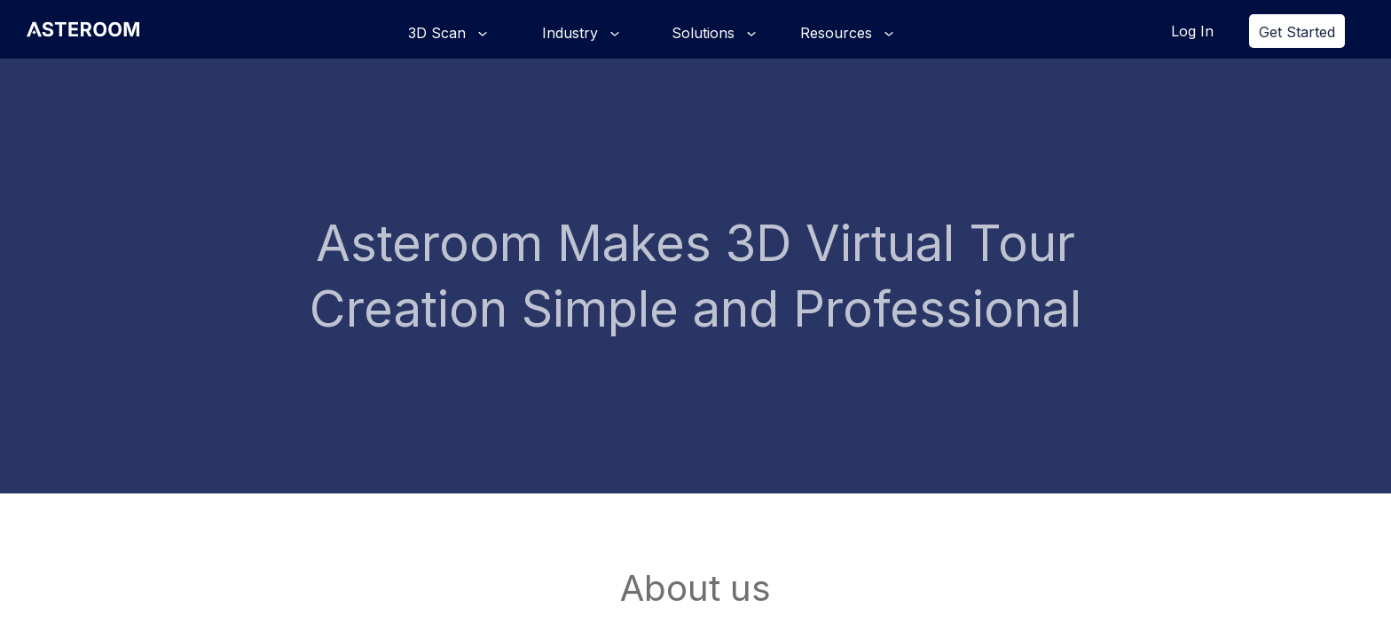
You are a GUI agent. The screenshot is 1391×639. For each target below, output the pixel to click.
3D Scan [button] (439, 33)
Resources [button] (838, 33)
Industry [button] (572, 33)
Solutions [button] (705, 33)
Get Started (1297, 32)
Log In (1192, 31)
